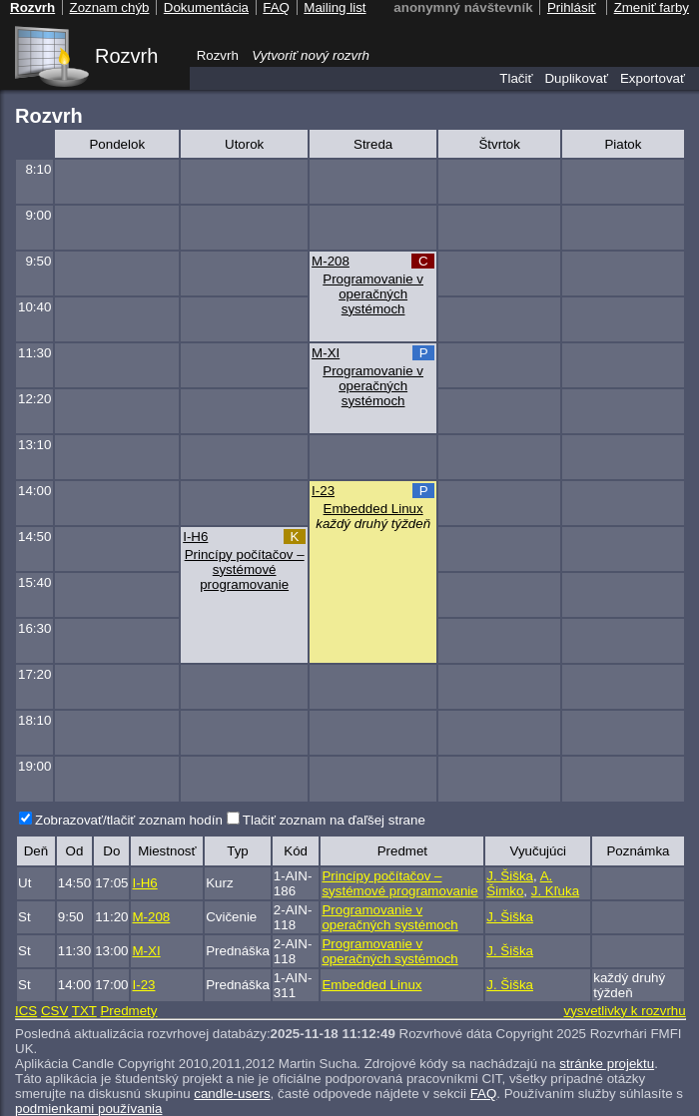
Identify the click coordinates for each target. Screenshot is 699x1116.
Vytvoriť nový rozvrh (310, 55)
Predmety (128, 1010)
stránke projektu (606, 1063)
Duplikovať (576, 78)
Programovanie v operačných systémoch (373, 294)
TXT (84, 1010)
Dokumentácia (206, 7)
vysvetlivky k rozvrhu (624, 1010)
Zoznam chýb (109, 7)
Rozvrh (126, 56)
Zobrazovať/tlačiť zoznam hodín (129, 820)
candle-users (232, 1093)
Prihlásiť (571, 7)
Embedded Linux (373, 508)
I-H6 (195, 536)
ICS (26, 1010)
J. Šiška (509, 875)
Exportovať (652, 78)
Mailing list (334, 7)
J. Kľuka (555, 890)
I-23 (323, 490)
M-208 (331, 261)
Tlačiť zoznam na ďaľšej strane (334, 820)
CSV (54, 1010)
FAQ (483, 1093)
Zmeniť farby (651, 7)
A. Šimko (519, 883)
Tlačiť (515, 78)
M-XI (326, 352)
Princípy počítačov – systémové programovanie (245, 569)
